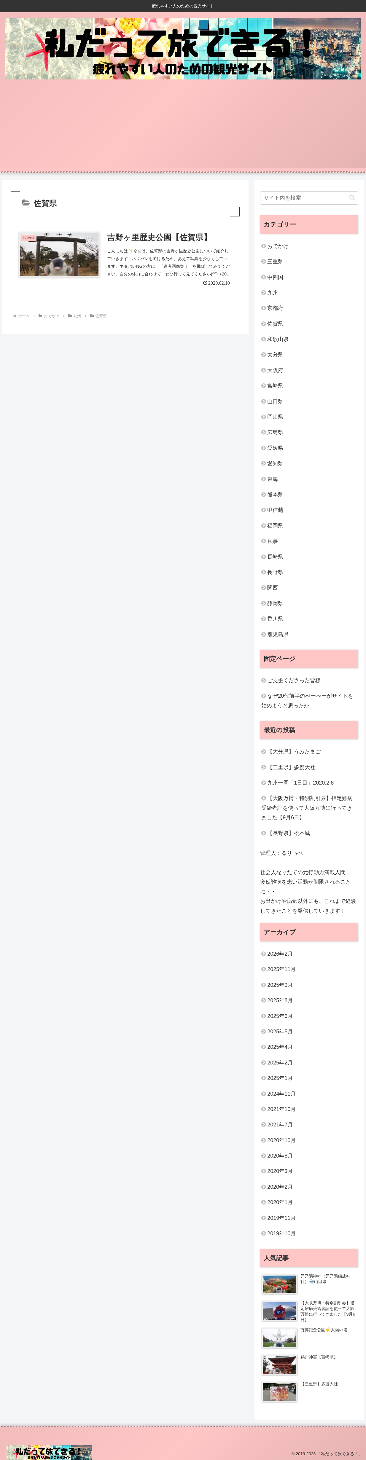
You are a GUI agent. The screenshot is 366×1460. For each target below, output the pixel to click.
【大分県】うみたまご (294, 752)
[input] (309, 198)
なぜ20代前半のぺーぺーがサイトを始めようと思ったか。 (307, 700)
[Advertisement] (183, 126)
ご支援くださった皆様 (294, 680)
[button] (352, 197)
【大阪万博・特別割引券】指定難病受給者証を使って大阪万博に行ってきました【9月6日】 (307, 807)
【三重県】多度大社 (291, 767)
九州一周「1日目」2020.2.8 (300, 783)
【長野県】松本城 (288, 833)
